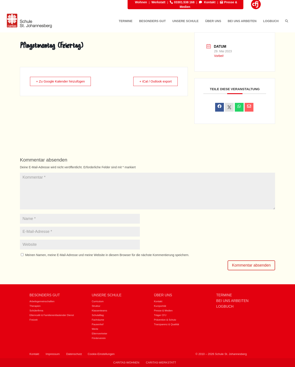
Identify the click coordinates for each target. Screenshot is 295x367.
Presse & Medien (163, 310)
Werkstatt (158, 2)
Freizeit (34, 319)
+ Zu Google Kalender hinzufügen (61, 81)
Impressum (53, 354)
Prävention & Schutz (165, 319)
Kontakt (207, 2)
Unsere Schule (106, 295)
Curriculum (98, 301)
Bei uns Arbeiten (232, 301)
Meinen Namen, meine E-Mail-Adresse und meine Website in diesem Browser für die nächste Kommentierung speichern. (107, 255)
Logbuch (225, 306)
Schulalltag (98, 315)
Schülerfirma (36, 310)
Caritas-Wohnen (126, 362)
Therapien (35, 306)
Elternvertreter (99, 333)
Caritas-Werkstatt (161, 362)
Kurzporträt (160, 306)
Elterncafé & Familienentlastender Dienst (52, 315)
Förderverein (98, 338)
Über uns (163, 295)
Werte (95, 329)
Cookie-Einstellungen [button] (101, 354)
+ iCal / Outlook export (155, 81)
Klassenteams (99, 310)
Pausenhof (98, 324)
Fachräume (98, 319)
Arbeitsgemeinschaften (42, 301)
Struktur (96, 306)
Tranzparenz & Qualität (166, 324)
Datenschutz (74, 354)
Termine (224, 295)
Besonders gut (45, 295)
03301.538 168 (182, 2)
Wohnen (141, 2)
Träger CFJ (160, 315)
